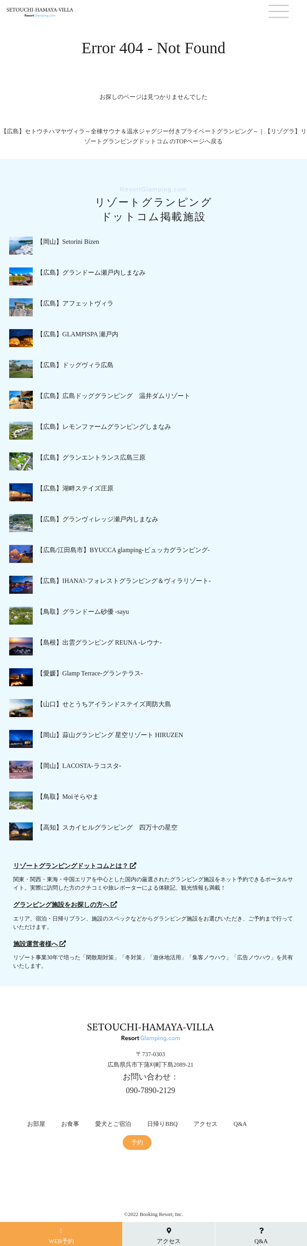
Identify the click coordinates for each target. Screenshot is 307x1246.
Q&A (240, 1124)
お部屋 (36, 1124)
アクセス (205, 1124)
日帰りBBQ (162, 1124)
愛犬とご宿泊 (113, 1124)
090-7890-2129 (150, 1090)
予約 (137, 1142)
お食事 (70, 1124)
